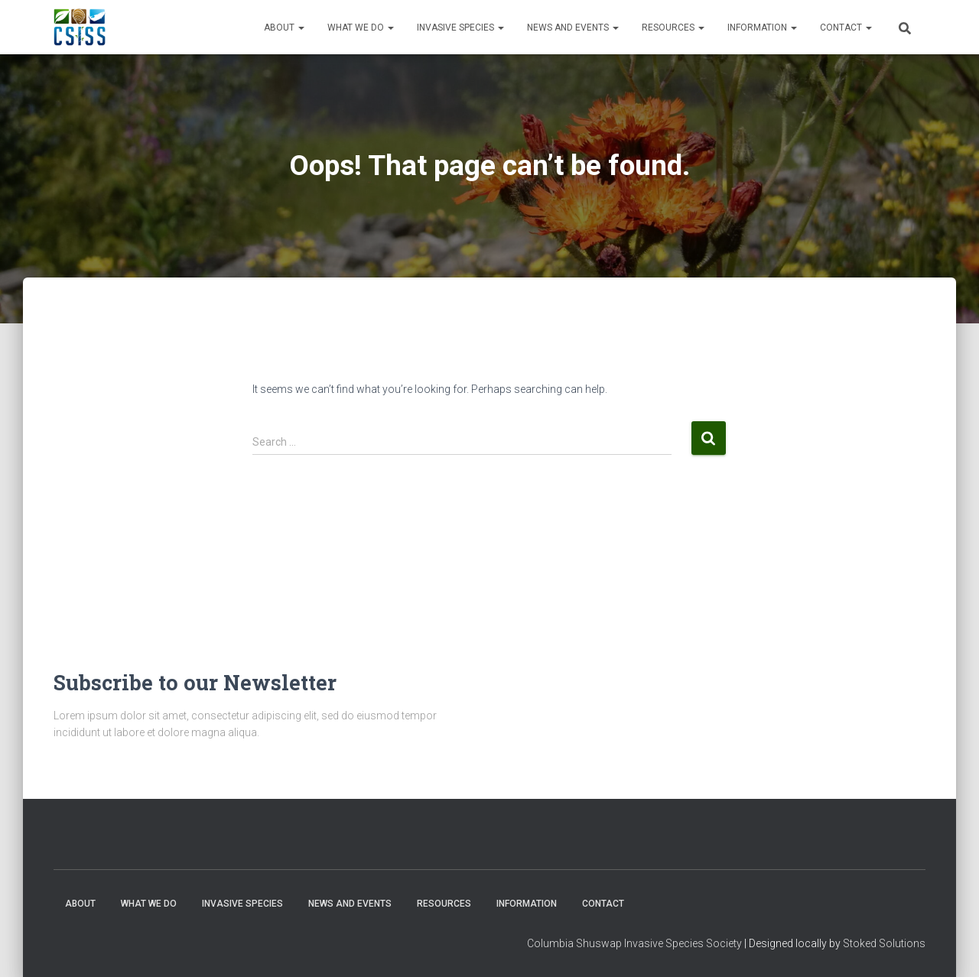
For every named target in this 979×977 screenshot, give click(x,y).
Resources (673, 27)
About (284, 27)
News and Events (573, 27)
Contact (846, 27)
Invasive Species (460, 27)
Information (762, 27)
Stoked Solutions (884, 943)
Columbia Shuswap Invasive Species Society (634, 943)
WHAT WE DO (360, 27)
